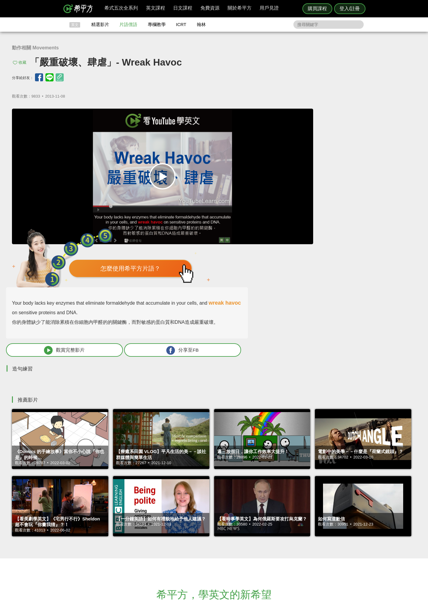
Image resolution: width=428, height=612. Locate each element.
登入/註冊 (349, 8)
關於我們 (250, 544)
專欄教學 (157, 24)
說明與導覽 (280, 539)
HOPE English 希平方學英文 (163, 497)
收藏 (22, 62)
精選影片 (100, 24)
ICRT (181, 24)
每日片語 (221, 544)
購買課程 (317, 8)
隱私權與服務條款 (286, 533)
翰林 (201, 24)
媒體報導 (250, 550)
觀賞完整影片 (298, 228)
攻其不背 (221, 533)
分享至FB (372, 228)
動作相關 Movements (35, 47)
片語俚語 (128, 24)
